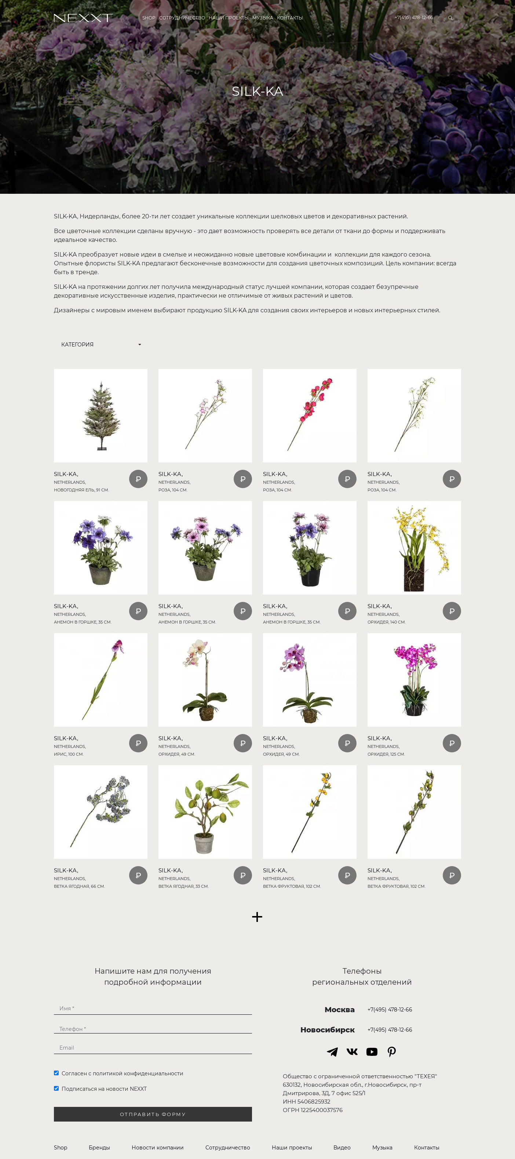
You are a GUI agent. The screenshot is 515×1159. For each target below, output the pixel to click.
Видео (342, 1147)
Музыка (262, 18)
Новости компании (158, 1147)
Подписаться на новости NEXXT (100, 1089)
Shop (149, 18)
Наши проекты (229, 18)
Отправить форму (153, 1114)
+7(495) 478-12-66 (414, 17)
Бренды (99, 1147)
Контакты (290, 18)
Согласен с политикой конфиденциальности (118, 1073)
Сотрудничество (182, 18)
